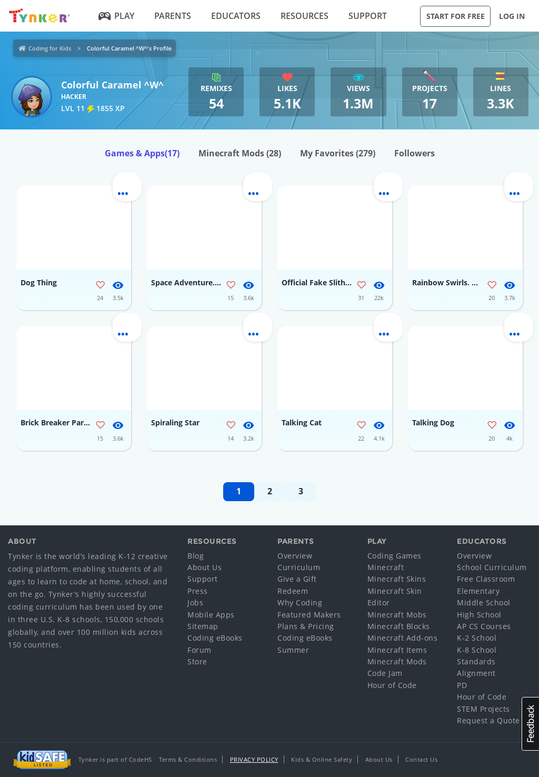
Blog (195, 556)
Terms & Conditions (188, 759)
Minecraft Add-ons (402, 638)
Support (367, 16)
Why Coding (299, 602)
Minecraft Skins (396, 579)
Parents (172, 16)
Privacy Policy (254, 759)
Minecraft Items (397, 650)
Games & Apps (142, 153)
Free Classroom (486, 579)
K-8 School (476, 650)
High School (479, 615)
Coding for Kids (49, 48)
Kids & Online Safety (321, 759)
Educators (236, 16)
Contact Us (421, 759)
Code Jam (385, 673)
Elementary (478, 591)
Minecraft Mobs (397, 615)
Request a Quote (488, 720)
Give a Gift (297, 579)
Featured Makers (309, 615)
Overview (294, 556)
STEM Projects (483, 709)
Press (197, 591)
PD (462, 685)
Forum (199, 650)
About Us (204, 567)
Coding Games (394, 556)
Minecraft (385, 567)
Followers (414, 153)
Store (197, 661)
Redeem (292, 591)
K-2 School (476, 638)
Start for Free (455, 16)
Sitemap (202, 626)
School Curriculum (492, 567)
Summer (293, 650)
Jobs (195, 602)
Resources (304, 16)
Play (116, 15)
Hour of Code (392, 685)
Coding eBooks (215, 638)
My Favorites (337, 153)
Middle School (484, 602)
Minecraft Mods (239, 153)
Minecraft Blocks (398, 626)
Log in (512, 16)
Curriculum (298, 567)
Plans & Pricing (305, 626)
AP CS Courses (484, 626)
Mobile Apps (211, 615)
